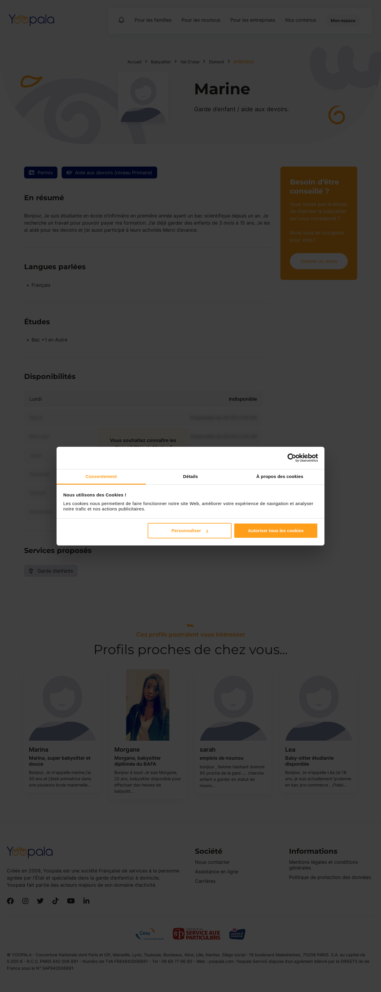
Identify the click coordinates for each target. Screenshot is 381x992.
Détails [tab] (190, 476)
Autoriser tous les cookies (276, 530)
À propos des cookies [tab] (279, 476)
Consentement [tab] (101, 476)
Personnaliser (189, 530)
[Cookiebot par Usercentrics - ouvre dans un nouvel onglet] (292, 457)
